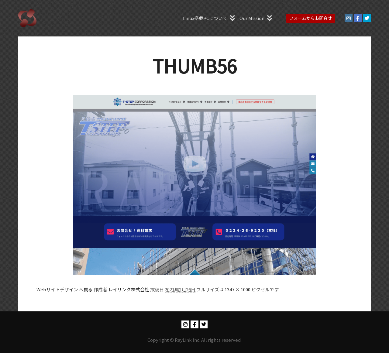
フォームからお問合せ (310, 18)
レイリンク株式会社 (128, 289)
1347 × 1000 (237, 289)
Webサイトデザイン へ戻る (64, 289)
